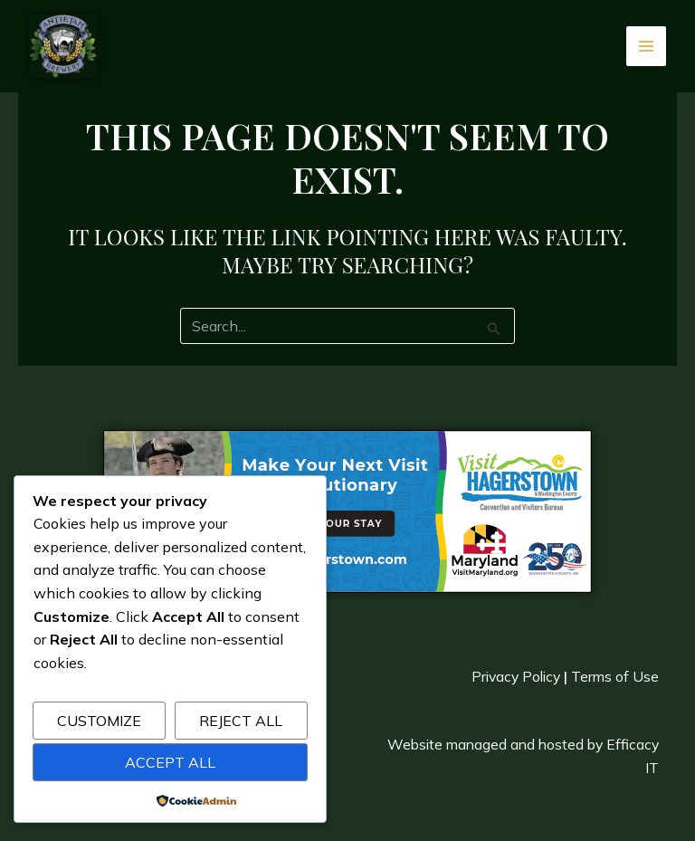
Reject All (240, 721)
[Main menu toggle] (646, 46)
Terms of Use (614, 675)
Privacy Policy (512, 675)
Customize (99, 721)
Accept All (170, 762)
